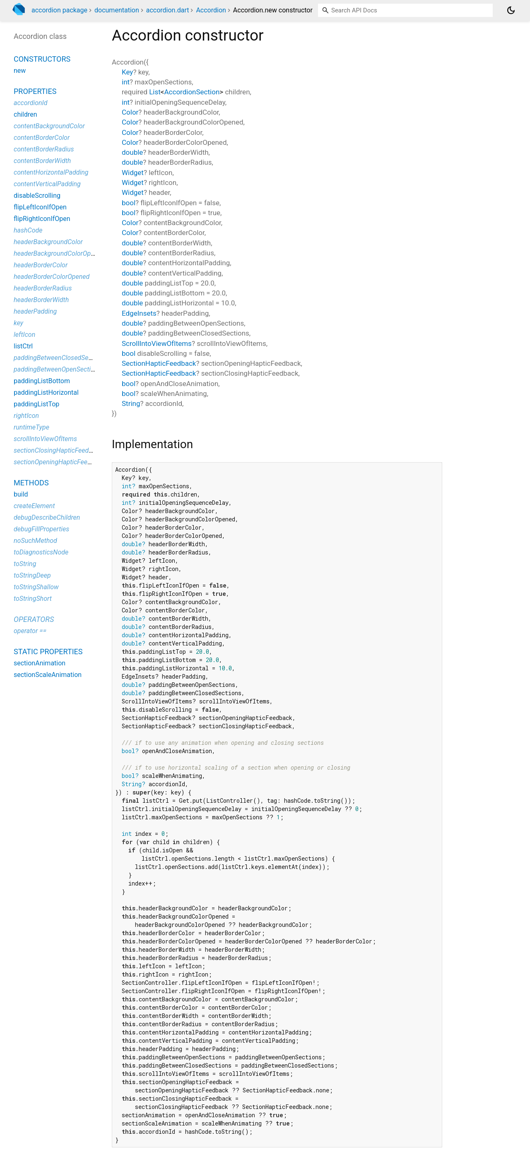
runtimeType (31, 427)
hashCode (28, 230)
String (131, 403)
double (132, 152)
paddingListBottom (42, 381)
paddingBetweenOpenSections (57, 369)
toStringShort (33, 598)
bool (128, 203)
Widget (133, 172)
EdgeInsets (139, 313)
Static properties (48, 651)
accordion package (59, 10)
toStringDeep (32, 575)
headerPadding (35, 311)
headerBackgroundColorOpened (59, 253)
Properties (35, 91)
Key (127, 72)
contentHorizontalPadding (51, 172)
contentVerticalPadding (47, 184)
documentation (116, 10)
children (25, 114)
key (18, 323)
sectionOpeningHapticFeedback (59, 462)
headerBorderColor (40, 265)
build (21, 494)
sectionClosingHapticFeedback (58, 450)
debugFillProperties (41, 529)
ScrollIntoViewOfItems (157, 343)
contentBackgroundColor (49, 126)
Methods (31, 482)
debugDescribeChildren (47, 517)
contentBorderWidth (42, 161)
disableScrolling (37, 195)
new (20, 70)
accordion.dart (167, 10)
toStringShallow (36, 587)
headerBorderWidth (41, 300)
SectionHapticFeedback (159, 363)
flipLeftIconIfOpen (40, 207)
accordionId (31, 103)
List (155, 92)
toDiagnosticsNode (41, 552)
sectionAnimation (39, 663)
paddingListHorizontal (46, 392)
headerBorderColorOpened (51, 277)
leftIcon (24, 334)
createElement (34, 506)
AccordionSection (192, 92)
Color (130, 112)
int (126, 82)
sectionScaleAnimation (48, 675)
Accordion (211, 10)
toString (25, 564)
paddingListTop (36, 404)
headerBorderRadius (43, 288)
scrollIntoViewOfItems (45, 439)
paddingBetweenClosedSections (60, 358)
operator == (30, 631)
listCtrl (23, 346)
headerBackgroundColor (48, 242)
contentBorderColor (42, 138)
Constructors (42, 59)
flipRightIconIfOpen (42, 219)
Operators (34, 619)
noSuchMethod (35, 541)
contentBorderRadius (44, 149)
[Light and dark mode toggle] (511, 10)
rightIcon (26, 416)
